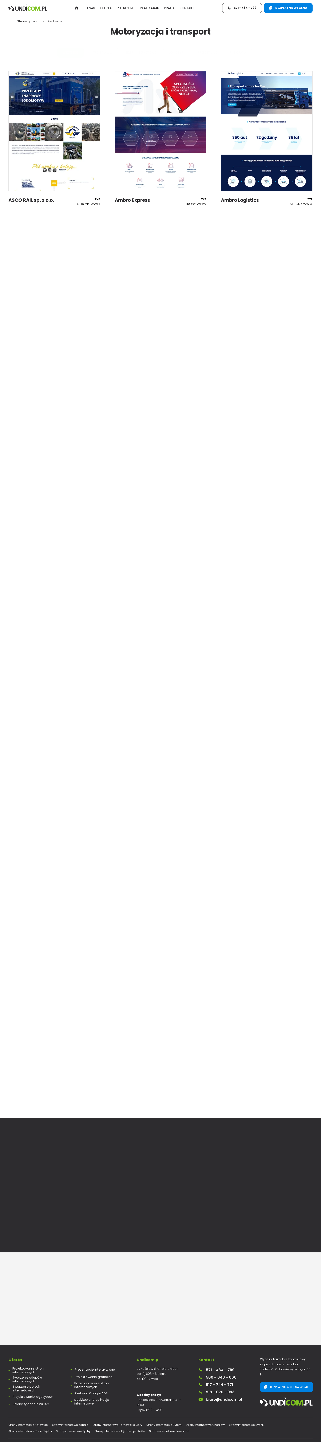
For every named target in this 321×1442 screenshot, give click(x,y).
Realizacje (149, 8)
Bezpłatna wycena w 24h (286, 1387)
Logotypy (181, 52)
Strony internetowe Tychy (73, 1431)
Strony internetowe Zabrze (70, 1425)
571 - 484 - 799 (216, 1369)
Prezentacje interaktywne (95, 1369)
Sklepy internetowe (145, 52)
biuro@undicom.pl (220, 1399)
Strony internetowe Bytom (164, 1425)
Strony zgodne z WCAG (31, 1404)
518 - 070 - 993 (216, 1392)
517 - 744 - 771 (215, 1384)
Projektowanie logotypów (32, 1397)
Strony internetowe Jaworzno (169, 1431)
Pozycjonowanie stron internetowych (91, 1385)
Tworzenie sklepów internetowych (27, 1379)
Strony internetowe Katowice (28, 1425)
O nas (90, 8)
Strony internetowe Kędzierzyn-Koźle (120, 1431)
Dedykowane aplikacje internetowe (91, 1401)
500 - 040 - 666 (217, 1377)
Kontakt (187, 8)
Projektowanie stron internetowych (28, 1370)
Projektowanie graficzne (93, 1377)
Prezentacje (209, 52)
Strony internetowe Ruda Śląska (30, 1431)
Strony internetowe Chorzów (205, 1425)
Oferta (106, 8)
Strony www (107, 52)
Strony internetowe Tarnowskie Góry (117, 1425)
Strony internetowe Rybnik (246, 1425)
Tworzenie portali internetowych (26, 1388)
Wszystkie (76, 52)
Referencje (125, 8)
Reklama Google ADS (91, 1393)
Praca (169, 8)
